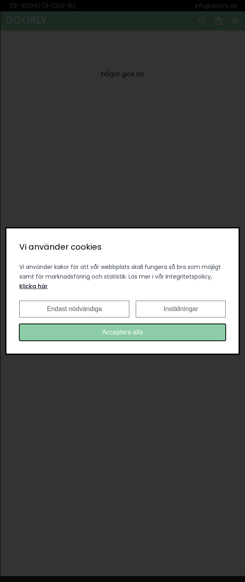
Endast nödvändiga (74, 308)
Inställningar (180, 308)
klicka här (33, 286)
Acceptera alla (122, 332)
